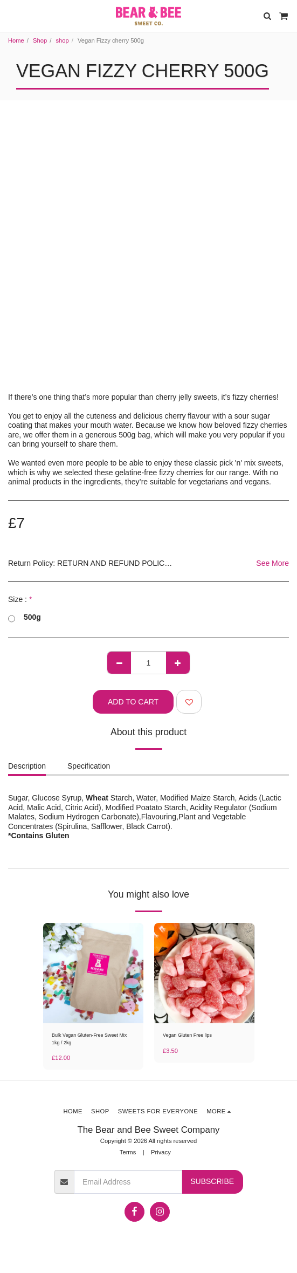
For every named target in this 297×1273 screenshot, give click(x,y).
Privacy (161, 1152)
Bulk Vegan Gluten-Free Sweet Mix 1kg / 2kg (89, 1038)
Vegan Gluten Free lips (187, 1035)
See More (272, 563)
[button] (12, 15)
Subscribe (212, 1181)
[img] (93, 973)
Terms (128, 1152)
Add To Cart (133, 701)
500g (24, 617)
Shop (40, 40)
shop (62, 40)
